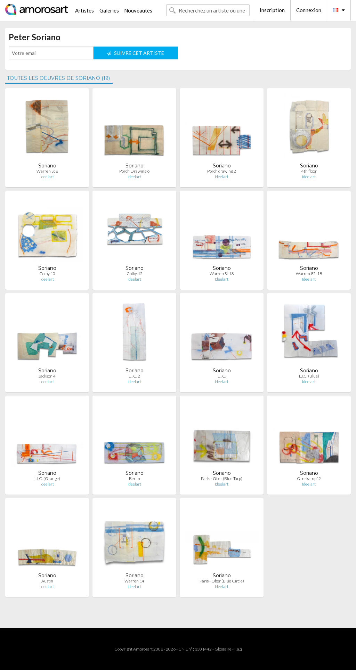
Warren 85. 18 (309, 273)
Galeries (109, 10)
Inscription (272, 10)
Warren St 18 (222, 273)
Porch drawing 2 (221, 171)
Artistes (84, 10)
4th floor (309, 171)
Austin (47, 581)
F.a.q (238, 649)
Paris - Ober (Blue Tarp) (221, 478)
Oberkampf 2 (309, 478)
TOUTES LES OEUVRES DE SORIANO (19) (58, 78)
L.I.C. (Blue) (309, 376)
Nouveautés (138, 10)
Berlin (134, 478)
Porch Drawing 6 (134, 171)
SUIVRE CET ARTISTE (135, 53)
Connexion (308, 10)
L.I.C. (222, 376)
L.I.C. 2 (134, 376)
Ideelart (47, 176)
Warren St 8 (47, 171)
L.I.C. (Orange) (47, 478)
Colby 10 (47, 273)
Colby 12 (135, 273)
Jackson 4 (47, 376)
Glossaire (223, 649)
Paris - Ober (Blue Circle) (222, 581)
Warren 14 (134, 581)
